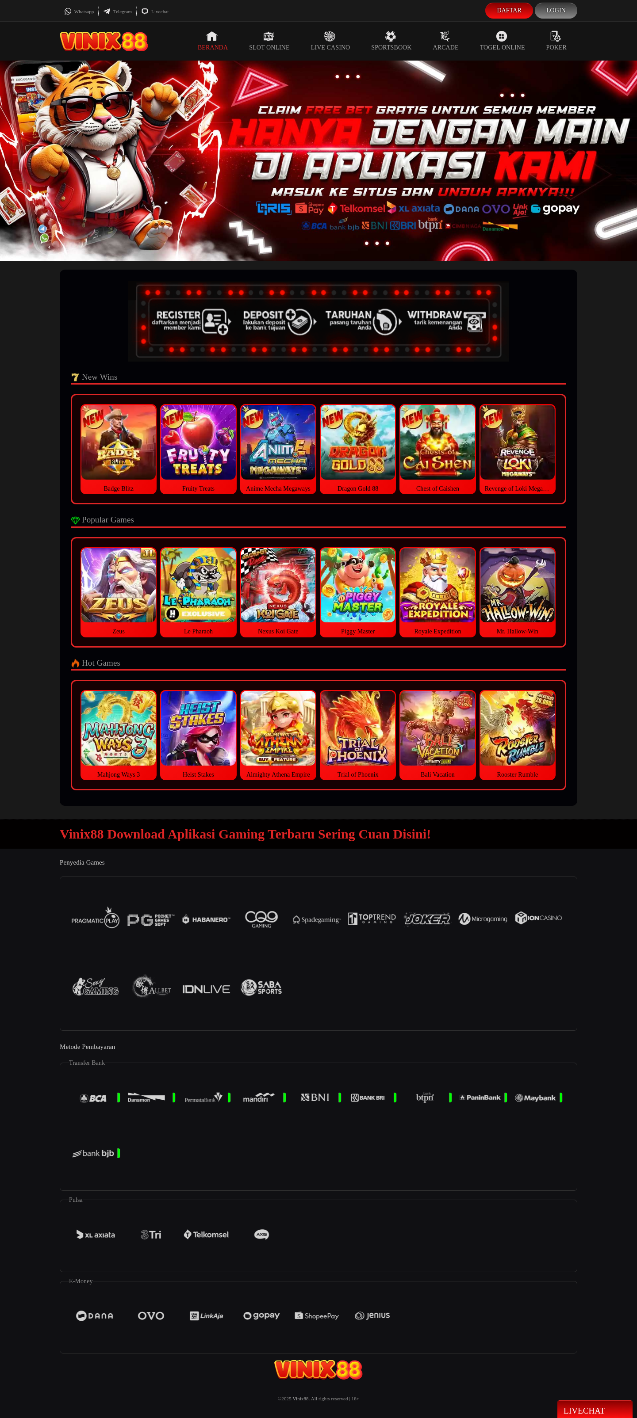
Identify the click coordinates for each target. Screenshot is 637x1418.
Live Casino (330, 40)
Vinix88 (301, 1398)
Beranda (213, 40)
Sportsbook (391, 40)
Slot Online (269, 40)
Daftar (509, 10)
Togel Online (502, 40)
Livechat (155, 11)
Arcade (446, 40)
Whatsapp (79, 11)
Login (556, 10)
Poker (556, 40)
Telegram (117, 11)
